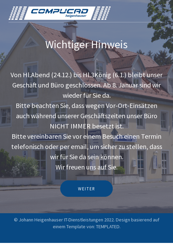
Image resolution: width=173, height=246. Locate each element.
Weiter (86, 188)
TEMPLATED (108, 226)
